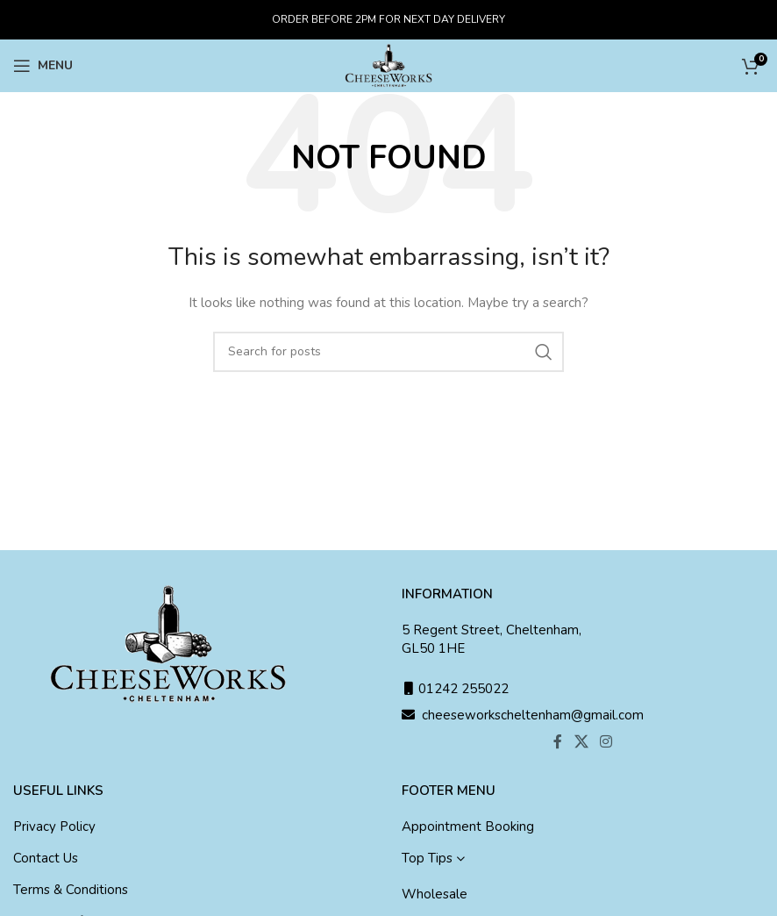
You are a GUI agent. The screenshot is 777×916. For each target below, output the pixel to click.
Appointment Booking (468, 826)
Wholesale (434, 894)
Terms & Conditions (70, 889)
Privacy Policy (54, 826)
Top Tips (427, 858)
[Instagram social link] (605, 741)
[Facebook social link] (558, 741)
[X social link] (581, 741)
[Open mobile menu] (43, 65)
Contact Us (45, 858)
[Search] (388, 352)
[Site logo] (388, 64)
